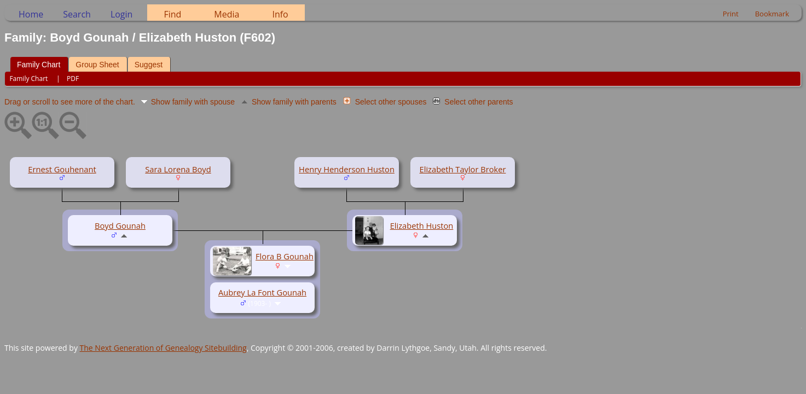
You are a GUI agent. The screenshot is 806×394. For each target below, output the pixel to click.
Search (77, 14)
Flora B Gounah (285, 256)
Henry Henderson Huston (347, 169)
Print (731, 14)
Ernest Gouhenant (62, 169)
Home (31, 14)
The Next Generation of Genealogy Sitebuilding (163, 348)
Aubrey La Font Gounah (262, 292)
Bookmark (772, 14)
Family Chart (38, 64)
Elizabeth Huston (422, 225)
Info (280, 14)
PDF (73, 78)
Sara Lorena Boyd (178, 169)
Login (122, 14)
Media (226, 14)
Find (172, 14)
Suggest (149, 64)
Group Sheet (97, 64)
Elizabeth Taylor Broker (463, 169)
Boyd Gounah (120, 225)
